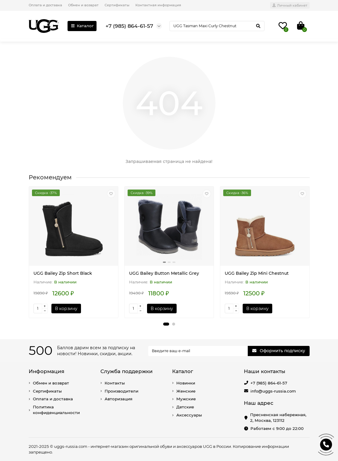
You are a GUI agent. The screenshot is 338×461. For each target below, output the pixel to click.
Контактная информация (158, 5)
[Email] (198, 351)
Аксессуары (189, 415)
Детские (185, 406)
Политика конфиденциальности (56, 409)
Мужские (186, 398)
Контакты (115, 383)
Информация (46, 371)
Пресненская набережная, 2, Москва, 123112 (278, 417)
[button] (166, 324)
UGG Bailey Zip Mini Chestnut (257, 273)
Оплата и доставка (45, 5)
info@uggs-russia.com (273, 391)
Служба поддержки (126, 371)
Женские (185, 391)
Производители (121, 391)
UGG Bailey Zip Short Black (62, 273)
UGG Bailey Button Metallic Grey (164, 273)
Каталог (82, 25)
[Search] (216, 26)
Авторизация (118, 398)
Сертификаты (117, 5)
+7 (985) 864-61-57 (268, 383)
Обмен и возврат (83, 5)
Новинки (185, 383)
